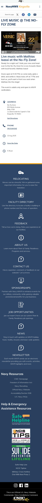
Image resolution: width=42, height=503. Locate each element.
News (21, 333)
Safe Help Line (21, 464)
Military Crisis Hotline (21, 472)
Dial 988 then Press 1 (21, 474)
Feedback (21, 223)
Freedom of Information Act (21, 382)
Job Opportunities (21, 312)
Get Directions (12, 118)
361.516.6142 (12, 128)
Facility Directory (21, 201)
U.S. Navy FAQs (21, 397)
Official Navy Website (21, 389)
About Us (21, 244)
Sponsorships (21, 287)
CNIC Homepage (21, 379)
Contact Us (21, 266)
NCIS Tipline (21, 468)
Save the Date (12, 143)
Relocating (21, 178)
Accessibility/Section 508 (21, 393)
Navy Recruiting (21, 386)
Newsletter (21, 355)
